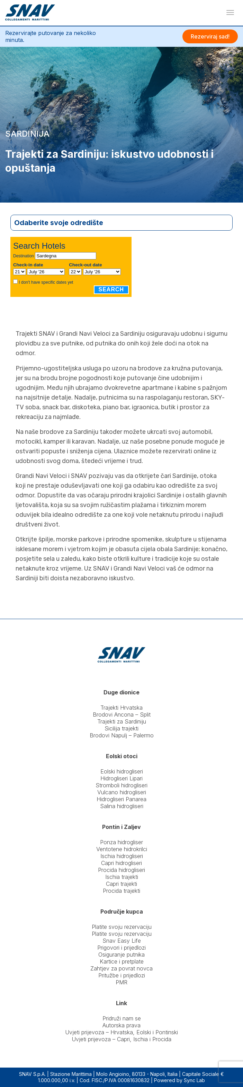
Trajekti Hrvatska (121, 707)
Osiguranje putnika (121, 954)
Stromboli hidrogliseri (121, 785)
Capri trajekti (121, 883)
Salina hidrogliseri (121, 806)
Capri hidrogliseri (121, 862)
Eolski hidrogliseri (121, 771)
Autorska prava (121, 1025)
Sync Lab (194, 1080)
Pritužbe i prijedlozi (121, 975)
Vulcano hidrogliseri (121, 792)
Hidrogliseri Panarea (121, 799)
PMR (121, 982)
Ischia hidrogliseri (121, 856)
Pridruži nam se (121, 1018)
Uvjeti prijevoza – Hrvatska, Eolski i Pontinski (121, 1032)
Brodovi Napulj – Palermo (122, 735)
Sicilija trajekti (121, 728)
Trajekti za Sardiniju (121, 721)
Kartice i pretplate (122, 961)
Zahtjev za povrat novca (121, 968)
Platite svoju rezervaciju (122, 926)
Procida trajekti (121, 890)
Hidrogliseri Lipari (121, 778)
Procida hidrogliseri (121, 869)
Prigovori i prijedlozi (121, 947)
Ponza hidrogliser (121, 842)
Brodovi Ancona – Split (122, 714)
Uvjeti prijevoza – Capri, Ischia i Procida (121, 1039)
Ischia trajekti (121, 876)
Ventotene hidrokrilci (121, 849)
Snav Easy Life (121, 940)
